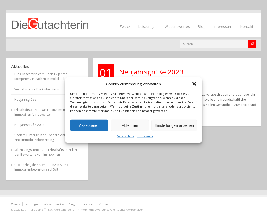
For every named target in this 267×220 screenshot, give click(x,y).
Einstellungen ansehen (174, 125)
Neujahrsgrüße (25, 99)
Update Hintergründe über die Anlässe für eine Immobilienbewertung (45, 137)
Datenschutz (125, 136)
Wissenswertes (177, 26)
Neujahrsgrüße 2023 (151, 72)
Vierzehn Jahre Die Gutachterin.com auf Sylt (46, 89)
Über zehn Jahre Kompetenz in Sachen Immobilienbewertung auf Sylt (42, 167)
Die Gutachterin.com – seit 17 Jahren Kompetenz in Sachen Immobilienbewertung (46, 76)
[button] (194, 83)
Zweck (124, 26)
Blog (201, 26)
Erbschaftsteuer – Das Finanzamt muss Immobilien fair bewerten (42, 112)
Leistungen (147, 26)
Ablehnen (130, 125)
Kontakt (246, 26)
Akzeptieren (89, 125)
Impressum (145, 136)
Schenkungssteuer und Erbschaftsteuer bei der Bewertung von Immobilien (45, 152)
